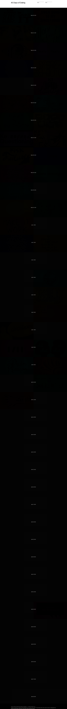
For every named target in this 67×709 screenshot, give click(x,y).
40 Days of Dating (18, 3)
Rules (46, 2)
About (38, 2)
